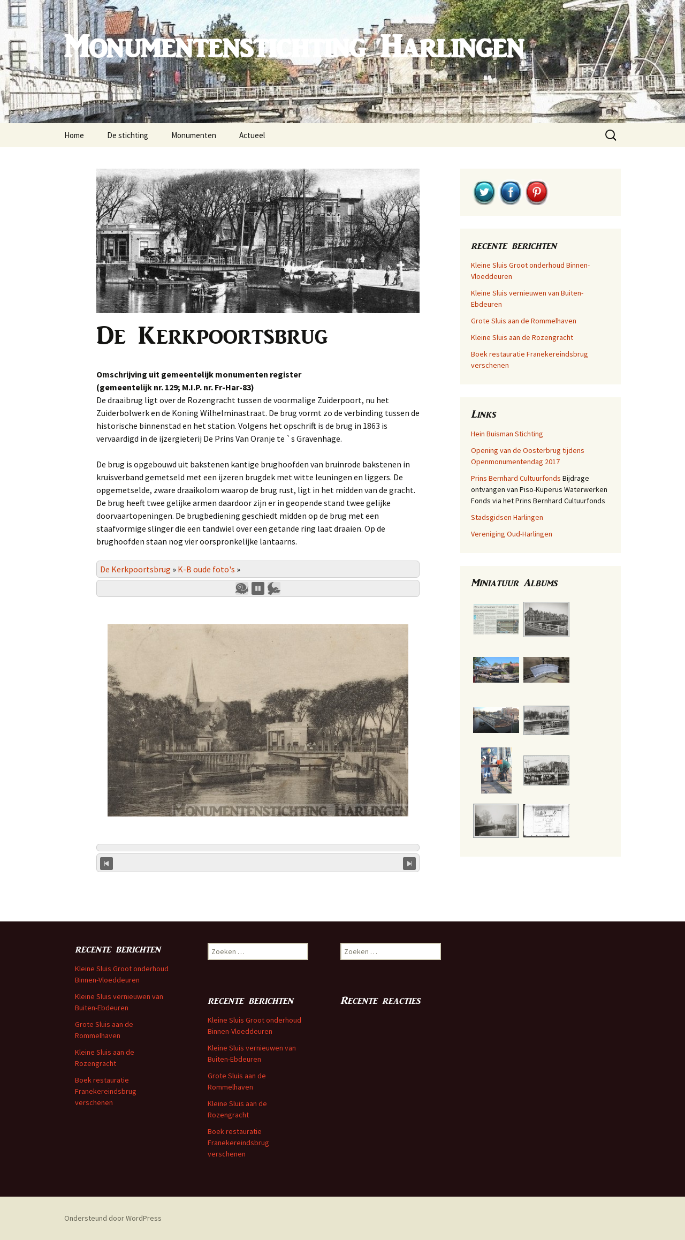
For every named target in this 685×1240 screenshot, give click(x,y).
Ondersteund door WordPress (113, 1218)
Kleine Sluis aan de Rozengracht (522, 337)
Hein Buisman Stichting (507, 433)
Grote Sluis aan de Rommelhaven (523, 321)
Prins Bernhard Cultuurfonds (516, 478)
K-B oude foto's (206, 569)
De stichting (127, 135)
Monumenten (193, 135)
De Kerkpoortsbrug (135, 569)
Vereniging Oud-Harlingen (511, 534)
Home (74, 135)
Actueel (252, 135)
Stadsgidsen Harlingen (507, 517)
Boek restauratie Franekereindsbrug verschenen (105, 1091)
